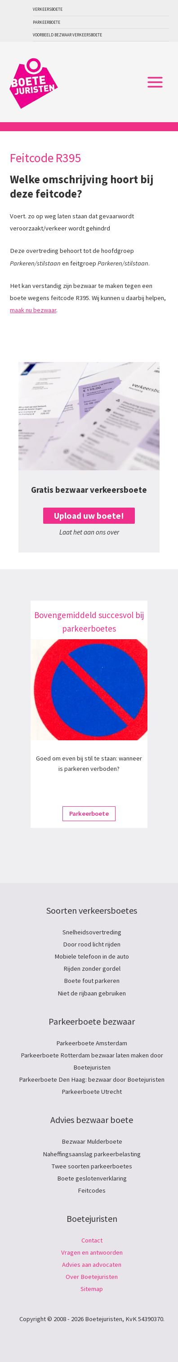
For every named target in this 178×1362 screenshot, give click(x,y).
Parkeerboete (46, 22)
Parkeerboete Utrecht (92, 1092)
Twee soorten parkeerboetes (92, 1166)
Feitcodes (92, 1190)
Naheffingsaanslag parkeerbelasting (92, 1154)
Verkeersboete (47, 9)
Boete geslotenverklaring (92, 1178)
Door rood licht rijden (91, 944)
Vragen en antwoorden (92, 1252)
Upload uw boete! (89, 515)
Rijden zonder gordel (91, 968)
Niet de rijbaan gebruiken (92, 993)
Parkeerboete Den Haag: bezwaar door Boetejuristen (92, 1079)
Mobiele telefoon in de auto (91, 956)
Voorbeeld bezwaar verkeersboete (67, 34)
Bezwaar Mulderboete (92, 1141)
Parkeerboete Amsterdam (91, 1043)
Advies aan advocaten (91, 1264)
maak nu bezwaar (33, 310)
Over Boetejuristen (92, 1277)
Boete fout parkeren (92, 981)
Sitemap (91, 1289)
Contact (91, 1240)
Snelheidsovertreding (91, 932)
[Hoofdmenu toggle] (155, 82)
